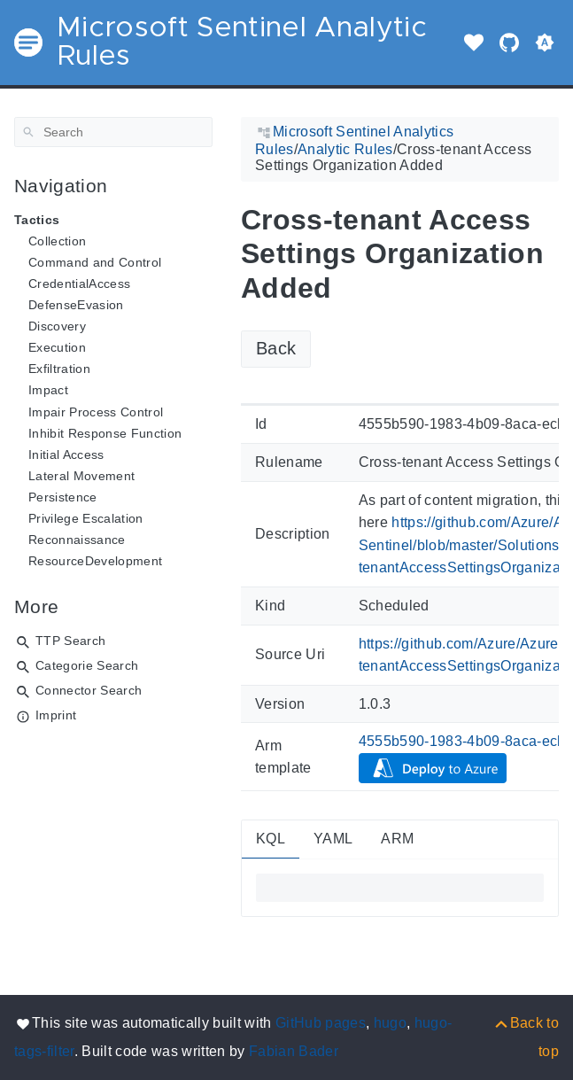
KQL (270, 838)
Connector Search (88, 690)
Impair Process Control (95, 412)
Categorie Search (86, 665)
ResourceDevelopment (95, 561)
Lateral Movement (81, 476)
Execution (57, 347)
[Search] (113, 132)
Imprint (55, 715)
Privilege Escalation (85, 518)
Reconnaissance (77, 539)
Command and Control (94, 262)
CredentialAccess (79, 283)
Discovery (57, 326)
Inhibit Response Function (105, 433)
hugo (390, 1022)
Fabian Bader (293, 1051)
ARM (397, 838)
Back (276, 348)
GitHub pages (320, 1022)
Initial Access (66, 454)
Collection (57, 241)
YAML (333, 838)
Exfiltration (59, 368)
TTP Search (70, 640)
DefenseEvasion (76, 305)
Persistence (62, 497)
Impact (48, 390)
